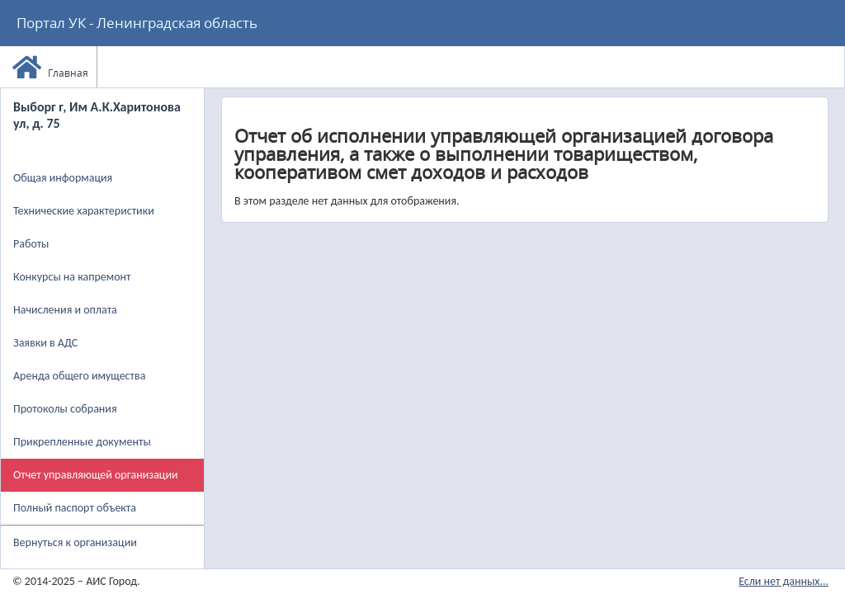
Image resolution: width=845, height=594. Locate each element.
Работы (31, 244)
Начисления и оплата (65, 310)
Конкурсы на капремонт (72, 277)
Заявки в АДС (45, 343)
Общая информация (62, 178)
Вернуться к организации (75, 542)
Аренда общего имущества (79, 376)
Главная (50, 66)
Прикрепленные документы (82, 442)
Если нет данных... (783, 581)
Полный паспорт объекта (74, 508)
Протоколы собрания (65, 409)
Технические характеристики (83, 211)
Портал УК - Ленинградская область (137, 22)
